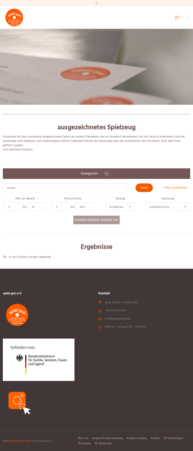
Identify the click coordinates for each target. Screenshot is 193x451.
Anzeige (120, 199)
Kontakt (155, 438)
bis (25, 207)
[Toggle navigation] (106, 173)
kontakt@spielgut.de (117, 319)
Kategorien (89, 174)
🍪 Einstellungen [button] (173, 438)
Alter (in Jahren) (25, 199)
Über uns (83, 438)
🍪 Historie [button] (84, 443)
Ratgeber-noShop (136, 438)
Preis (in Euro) (72, 199)
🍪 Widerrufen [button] (103, 443)
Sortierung (168, 199)
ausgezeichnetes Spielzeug (107, 438)
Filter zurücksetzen (176, 187)
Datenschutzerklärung (16, 441)
